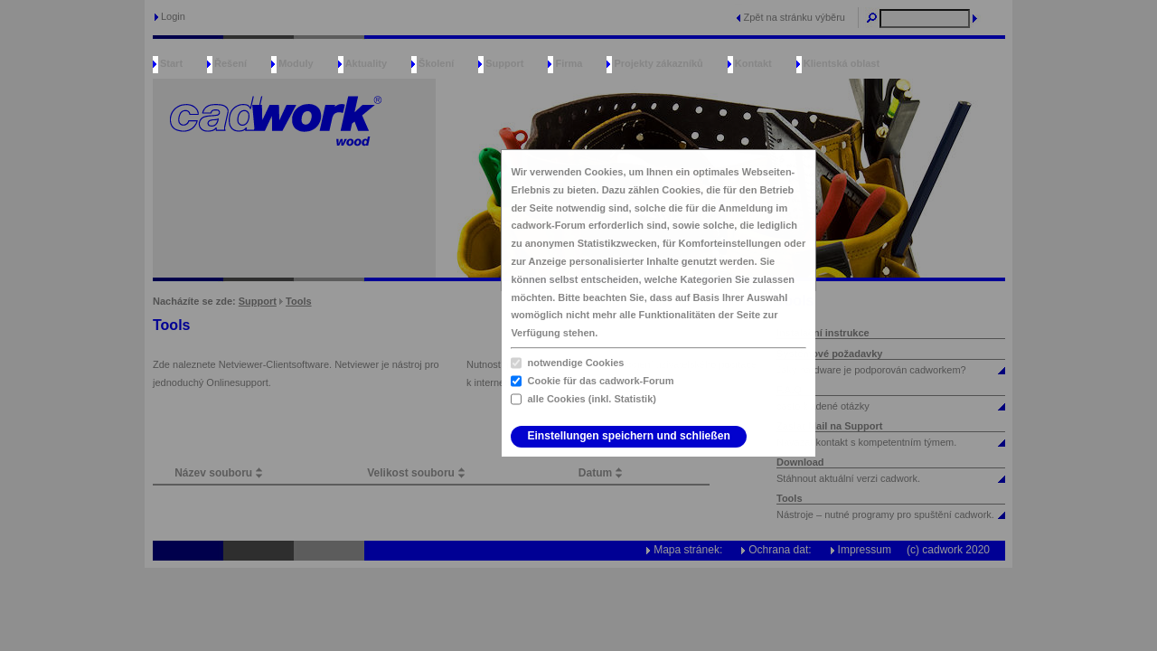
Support (504, 63)
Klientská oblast (842, 63)
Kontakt (753, 63)
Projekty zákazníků (658, 63)
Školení (436, 63)
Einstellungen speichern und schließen (628, 435)
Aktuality (366, 63)
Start (171, 63)
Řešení (230, 63)
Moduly (296, 63)
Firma (568, 63)
